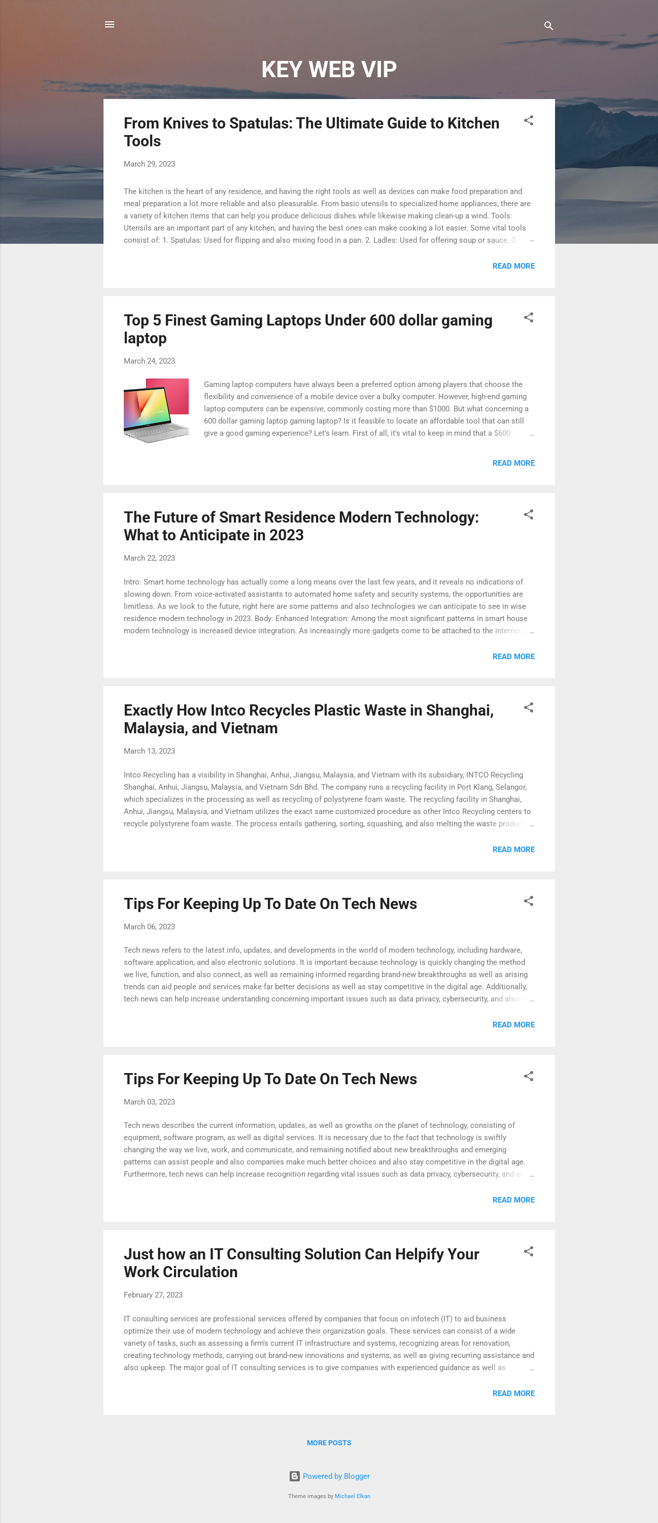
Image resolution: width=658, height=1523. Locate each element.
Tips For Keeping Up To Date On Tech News (270, 904)
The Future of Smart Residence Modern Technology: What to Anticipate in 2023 (301, 526)
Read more (514, 266)
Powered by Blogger (329, 1476)
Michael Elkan (352, 1496)
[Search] (549, 27)
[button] (529, 122)
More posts (329, 1443)
